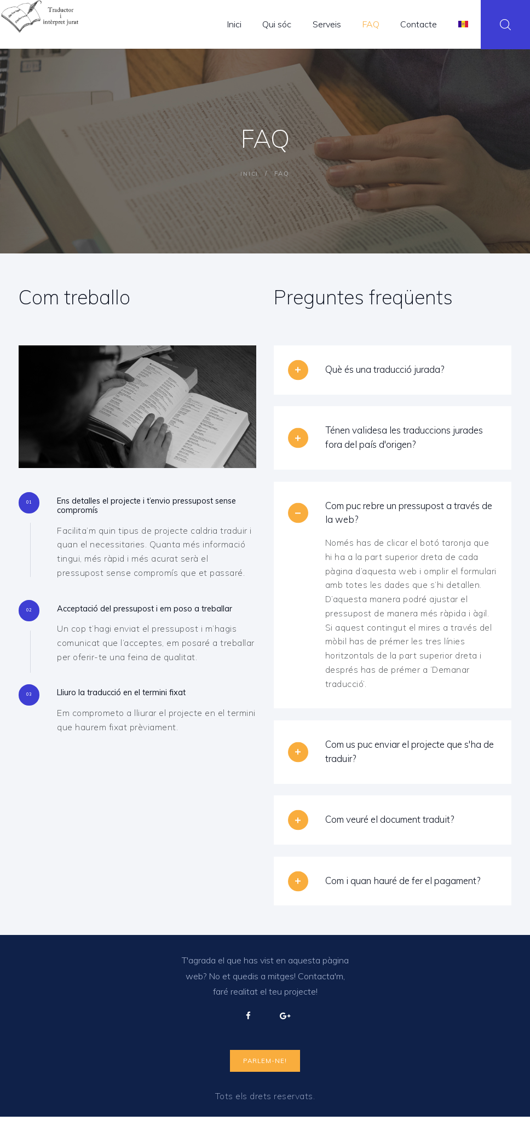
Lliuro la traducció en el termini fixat (132, 708)
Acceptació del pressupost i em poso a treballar (138, 617)
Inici (249, 173)
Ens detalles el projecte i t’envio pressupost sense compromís (147, 507)
